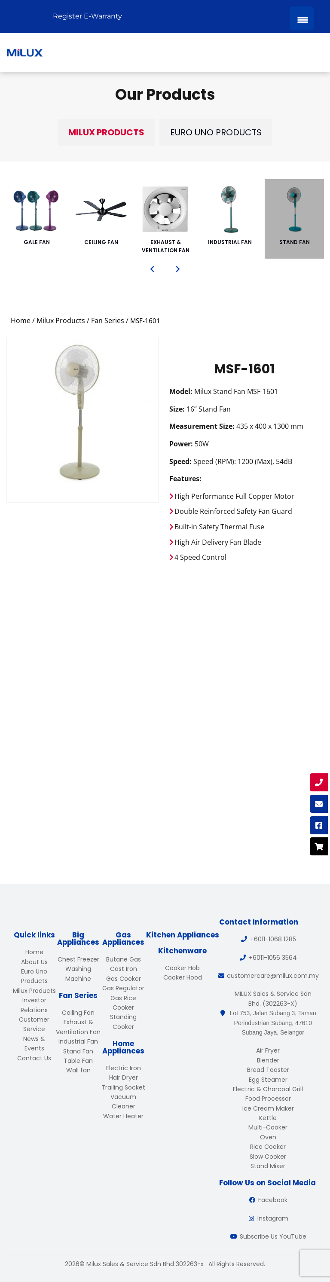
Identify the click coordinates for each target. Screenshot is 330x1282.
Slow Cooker (268, 1156)
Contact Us (34, 1058)
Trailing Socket (123, 1087)
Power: (181, 444)
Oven (268, 1137)
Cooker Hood (182, 977)
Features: (185, 478)
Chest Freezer (78, 959)
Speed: (180, 461)
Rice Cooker (268, 1146)
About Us (34, 962)
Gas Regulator (123, 988)
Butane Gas (123, 959)
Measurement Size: (202, 426)
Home (21, 320)
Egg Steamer (268, 1079)
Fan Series (107, 320)
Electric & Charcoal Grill (268, 1089)
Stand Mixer (268, 1166)
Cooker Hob (182, 968)
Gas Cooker (123, 978)
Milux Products (106, 132)
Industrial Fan (229, 214)
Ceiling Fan (100, 214)
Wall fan (78, 1070)
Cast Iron (123, 969)
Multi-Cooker (267, 1127)
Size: (177, 409)
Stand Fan (294, 214)
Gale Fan (36, 214)
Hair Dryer (123, 1077)
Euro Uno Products (216, 132)
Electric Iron (123, 1068)
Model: (180, 391)
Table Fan (78, 1060)
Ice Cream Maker (268, 1108)
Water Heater (123, 1116)
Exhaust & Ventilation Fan (165, 218)
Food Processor (268, 1098)
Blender (268, 1060)
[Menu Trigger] (302, 18)
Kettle (268, 1118)
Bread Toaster (268, 1069)
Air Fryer (268, 1050)
